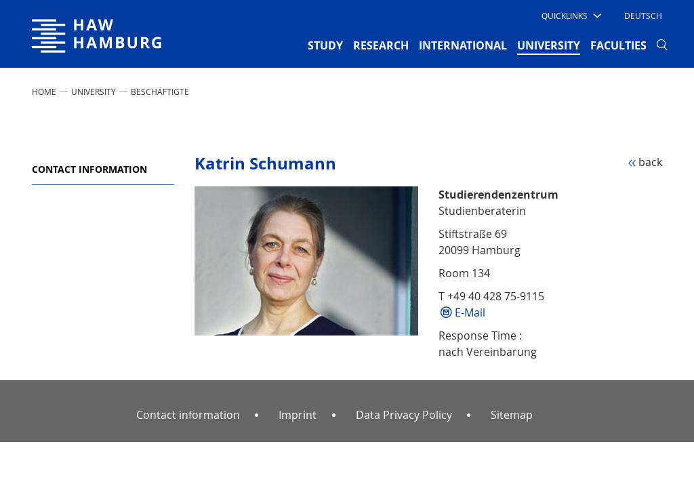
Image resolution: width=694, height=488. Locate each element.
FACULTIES (618, 45)
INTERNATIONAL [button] (463, 45)
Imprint (298, 414)
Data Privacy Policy (404, 414)
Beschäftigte (160, 91)
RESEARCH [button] (381, 45)
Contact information (89, 169)
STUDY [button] (325, 45)
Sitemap (512, 414)
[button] (570, 15)
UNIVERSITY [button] (548, 45)
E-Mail (470, 312)
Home (44, 91)
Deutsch (643, 15)
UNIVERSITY (93, 91)
